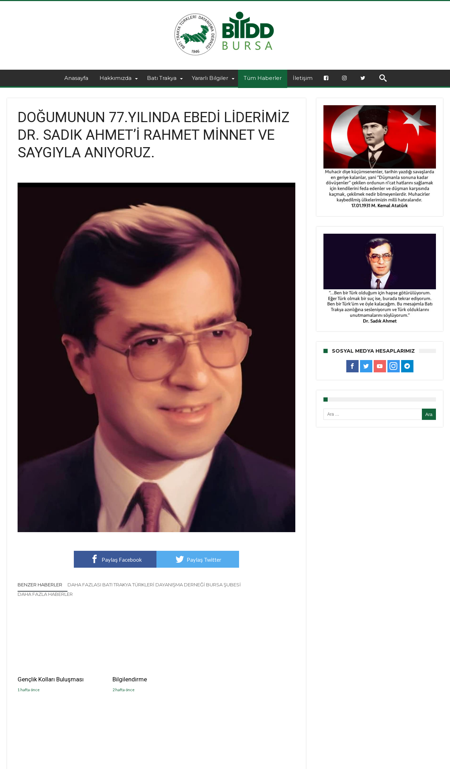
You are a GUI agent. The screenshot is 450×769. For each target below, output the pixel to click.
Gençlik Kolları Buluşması (51, 678)
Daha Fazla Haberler (45, 594)
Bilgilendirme (129, 678)
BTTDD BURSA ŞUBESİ (113, 762)
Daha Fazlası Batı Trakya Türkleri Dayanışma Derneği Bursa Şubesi (154, 584)
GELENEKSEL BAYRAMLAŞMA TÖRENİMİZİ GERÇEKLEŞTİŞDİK (248, 682)
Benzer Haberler (40, 584)
